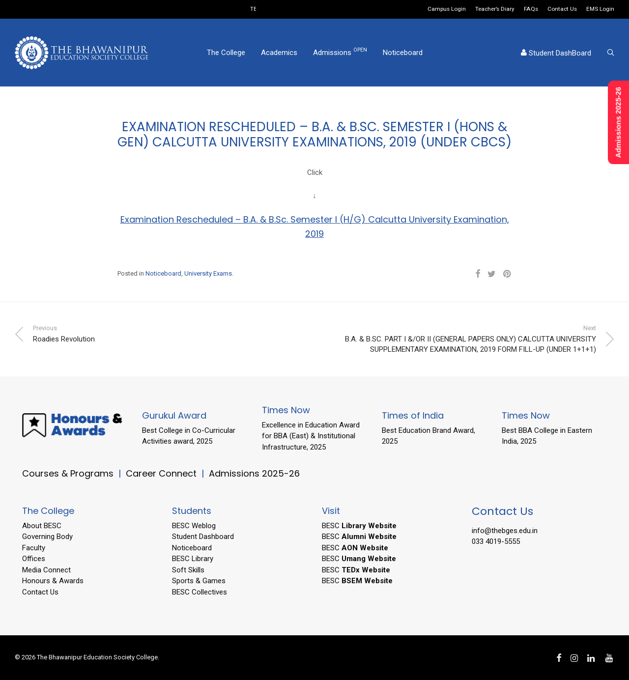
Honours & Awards (53, 580)
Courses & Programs (68, 473)
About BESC (41, 525)
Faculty (33, 547)
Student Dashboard (203, 536)
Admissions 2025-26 (254, 473)
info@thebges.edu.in (505, 530)
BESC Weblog (194, 525)
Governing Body (47, 536)
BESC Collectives (199, 592)
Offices (33, 558)
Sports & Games (199, 580)
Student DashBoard (556, 53)
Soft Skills (188, 570)
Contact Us (562, 9)
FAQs (531, 9)
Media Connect (46, 570)
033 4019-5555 (496, 541)
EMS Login (600, 9)
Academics (279, 52)
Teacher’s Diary (495, 9)
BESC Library (192, 558)
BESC (359, 525)
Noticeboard (403, 52)
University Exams (208, 273)
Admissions (340, 52)
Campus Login (447, 9)
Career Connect (162, 473)
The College (226, 52)
